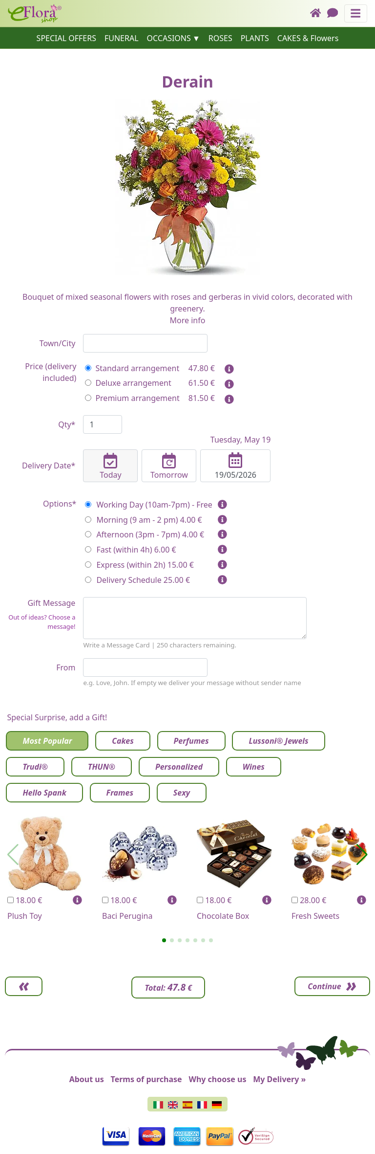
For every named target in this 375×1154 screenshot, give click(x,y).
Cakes (123, 740)
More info (188, 320)
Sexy (181, 792)
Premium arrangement (132, 398)
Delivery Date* (48, 465)
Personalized (179, 766)
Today (110, 466)
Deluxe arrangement (128, 382)
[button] (164, 940)
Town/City (58, 343)
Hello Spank (44, 792)
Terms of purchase (146, 1079)
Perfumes (191, 740)
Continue (321, 986)
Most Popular (47, 740)
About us (86, 1079)
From (65, 667)
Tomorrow (169, 466)
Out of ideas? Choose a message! (41, 622)
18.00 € (24, 900)
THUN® (101, 766)
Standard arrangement (132, 368)
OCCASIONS (169, 38)
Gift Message (40, 614)
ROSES (220, 38)
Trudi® (35, 766)
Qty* (66, 424)
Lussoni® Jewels (278, 740)
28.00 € (309, 900)
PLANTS (255, 38)
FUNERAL (121, 38)
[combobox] (145, 343)
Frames (119, 792)
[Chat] (335, 13)
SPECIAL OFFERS (66, 38)
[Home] (318, 13)
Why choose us (217, 1079)
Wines (254, 766)
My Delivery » (279, 1079)
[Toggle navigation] (355, 13)
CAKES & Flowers (308, 38)
